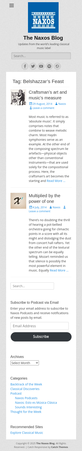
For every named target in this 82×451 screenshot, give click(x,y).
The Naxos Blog (43, 38)
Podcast (16, 393)
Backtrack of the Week (26, 384)
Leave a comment (43, 108)
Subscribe (41, 336)
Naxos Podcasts (26, 398)
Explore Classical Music (26, 433)
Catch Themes (59, 447)
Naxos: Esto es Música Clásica (36, 402)
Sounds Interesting (28, 407)
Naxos (62, 104)
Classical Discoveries (25, 389)
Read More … (56, 181)
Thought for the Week (26, 412)
